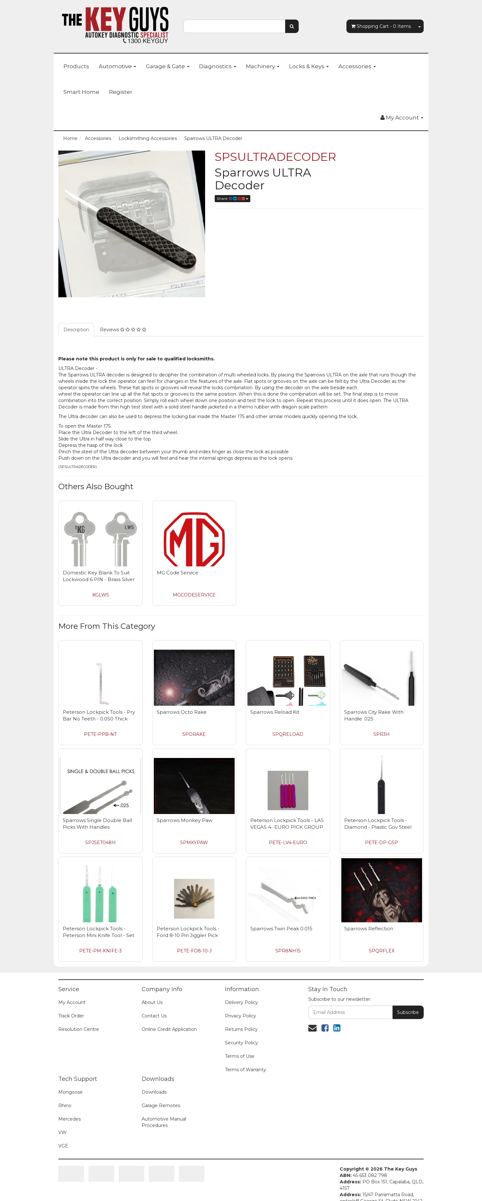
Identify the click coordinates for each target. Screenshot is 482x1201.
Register (120, 92)
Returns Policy (241, 1029)
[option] (131, 224)
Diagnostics (217, 66)
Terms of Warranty (245, 1070)
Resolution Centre (78, 1029)
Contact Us (154, 1016)
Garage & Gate (167, 66)
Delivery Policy (241, 1002)
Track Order (71, 1016)
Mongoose (70, 1092)
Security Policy (241, 1043)
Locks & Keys (309, 66)
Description (76, 330)
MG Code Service (177, 573)
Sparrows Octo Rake (182, 712)
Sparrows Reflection (368, 928)
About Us (152, 1002)
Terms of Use (239, 1056)
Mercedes (69, 1119)
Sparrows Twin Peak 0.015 (281, 928)
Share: (232, 198)
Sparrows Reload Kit (274, 712)
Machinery (262, 66)
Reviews (123, 330)
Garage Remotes (161, 1105)
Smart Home (81, 92)
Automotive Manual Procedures (164, 1122)
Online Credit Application (169, 1029)
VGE (63, 1146)
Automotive (117, 66)
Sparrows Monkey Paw (184, 820)
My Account (72, 1002)
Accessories (357, 66)
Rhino (64, 1105)
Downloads (154, 1092)
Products (76, 66)
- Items (381, 26)
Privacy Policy (240, 1016)
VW (62, 1132)
